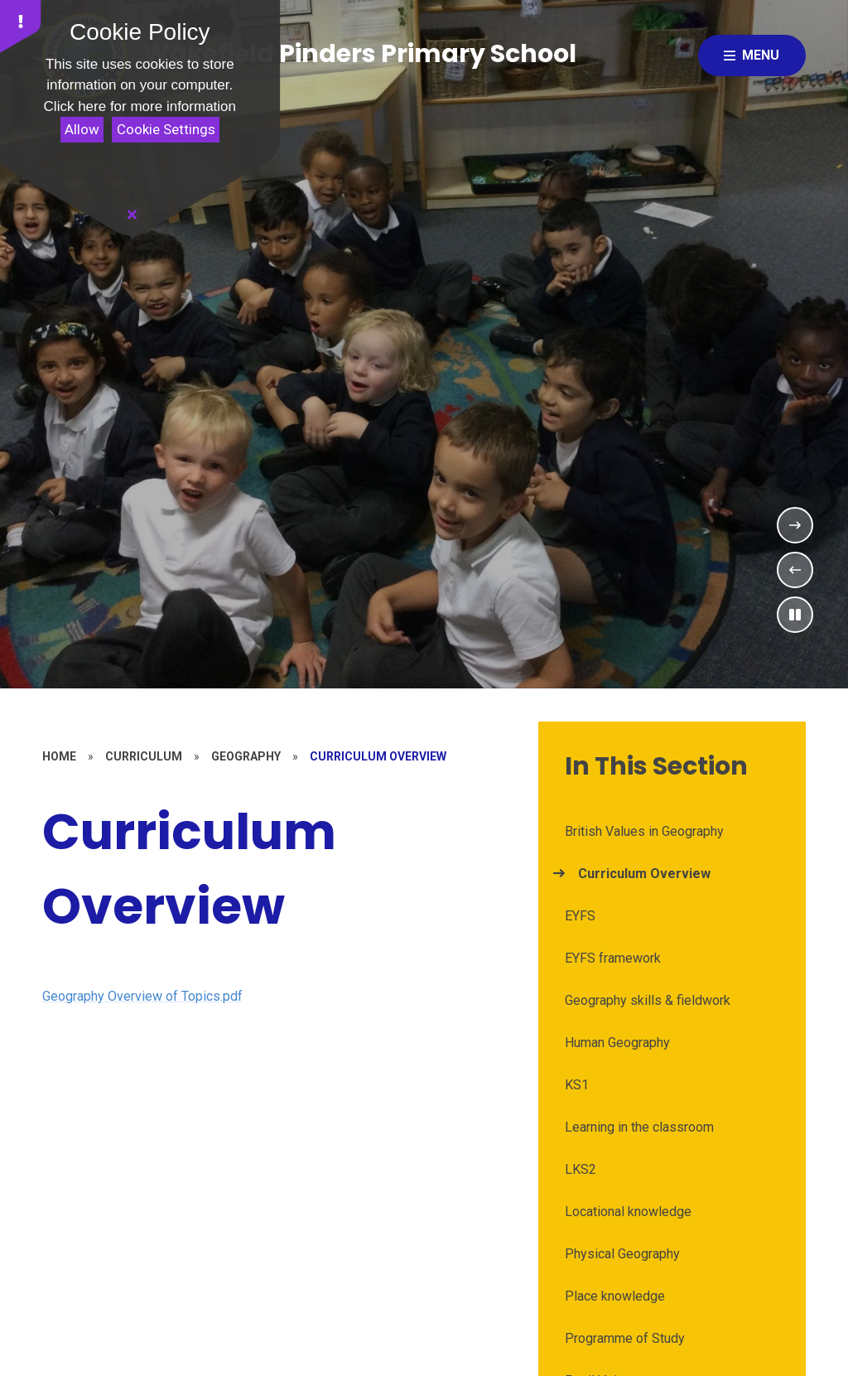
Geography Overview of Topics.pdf (142, 996)
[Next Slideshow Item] (795, 525)
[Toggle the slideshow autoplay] (795, 614)
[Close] (132, 214)
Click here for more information (140, 106)
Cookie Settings (166, 129)
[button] (20, 27)
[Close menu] (752, 55)
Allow (82, 129)
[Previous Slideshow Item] (795, 570)
